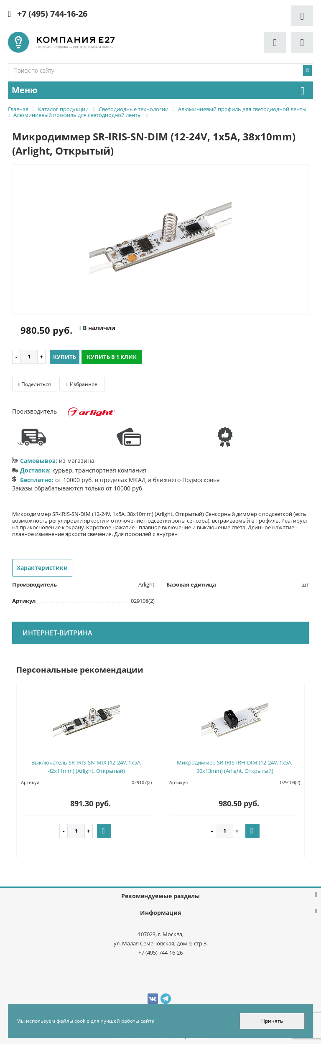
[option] (160, 240)
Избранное (81, 384)
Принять (272, 1020)
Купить (64, 357)
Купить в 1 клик (112, 357)
